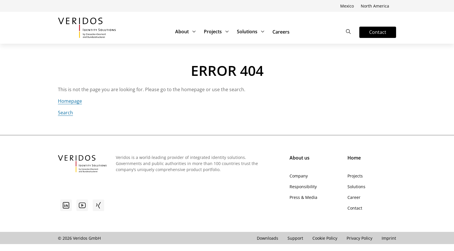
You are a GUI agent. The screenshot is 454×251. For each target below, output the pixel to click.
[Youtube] (82, 205)
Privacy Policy (359, 238)
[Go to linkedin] (66, 205)
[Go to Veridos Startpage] (82, 164)
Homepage (70, 101)
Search (65, 112)
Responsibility (303, 186)
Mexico (347, 6)
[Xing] (98, 205)
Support (295, 238)
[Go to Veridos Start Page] (87, 28)
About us (300, 158)
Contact (354, 208)
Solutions (251, 31)
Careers (281, 32)
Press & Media (303, 197)
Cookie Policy (324, 238)
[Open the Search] (348, 31)
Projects (217, 31)
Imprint (389, 238)
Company (299, 176)
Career (353, 197)
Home (354, 158)
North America (375, 6)
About (186, 31)
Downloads (267, 238)
